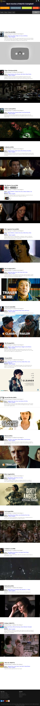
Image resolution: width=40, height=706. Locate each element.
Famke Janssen (17, 150)
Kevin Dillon (15, 515)
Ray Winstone (17, 74)
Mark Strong (10, 112)
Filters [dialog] (36, 12)
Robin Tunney (21, 310)
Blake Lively (21, 112)
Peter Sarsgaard (16, 112)
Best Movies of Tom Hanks (5, 696)
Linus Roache (21, 401)
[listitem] (5, 8)
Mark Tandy (20, 272)
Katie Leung (25, 272)
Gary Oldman (10, 552)
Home (4, 1)
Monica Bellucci (21, 439)
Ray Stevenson (27, 439)
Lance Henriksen (22, 515)
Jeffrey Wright (15, 35)
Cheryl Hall (21, 666)
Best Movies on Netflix (4, 695)
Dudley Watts (24, 361)
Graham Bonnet (27, 666)
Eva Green (21, 35)
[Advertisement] (20, 22)
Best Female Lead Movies (5, 694)
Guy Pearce (10, 439)
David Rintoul (28, 346)
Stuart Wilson (10, 515)
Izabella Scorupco (11, 150)
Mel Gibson (23, 74)
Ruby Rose (16, 477)
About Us (20, 696)
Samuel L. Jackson (11, 346)
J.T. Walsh (28, 589)
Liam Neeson (14, 439)
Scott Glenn (10, 310)
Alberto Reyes (26, 232)
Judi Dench (25, 35)
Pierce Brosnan (24, 150)
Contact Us (21, 695)
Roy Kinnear (10, 626)
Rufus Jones (15, 272)
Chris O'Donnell (16, 310)
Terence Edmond (24, 626)
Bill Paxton (27, 310)
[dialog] (6, 188)
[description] (8, 33)
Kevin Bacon (15, 552)
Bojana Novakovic (11, 74)
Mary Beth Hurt (23, 589)
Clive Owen (19, 361)
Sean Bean (29, 150)
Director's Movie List (22, 694)
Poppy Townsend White (12, 361)
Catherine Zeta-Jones (19, 191)
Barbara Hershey (11, 589)
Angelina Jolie (10, 401)
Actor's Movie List (22, 693)
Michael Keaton (18, 346)
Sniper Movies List (4, 692)
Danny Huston (28, 74)
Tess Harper (21, 552)
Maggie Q (23, 346)
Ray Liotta (27, 515)
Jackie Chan (10, 272)
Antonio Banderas (11, 191)
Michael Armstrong (16, 626)
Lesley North (16, 666)
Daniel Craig (10, 35)
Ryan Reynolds (27, 112)
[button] (14, 188)
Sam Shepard (16, 589)
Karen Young (25, 552)
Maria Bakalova (11, 477)
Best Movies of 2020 (4, 693)
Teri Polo (25, 401)
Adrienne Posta (10, 666)
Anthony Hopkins (26, 191)
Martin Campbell (12, 36)
